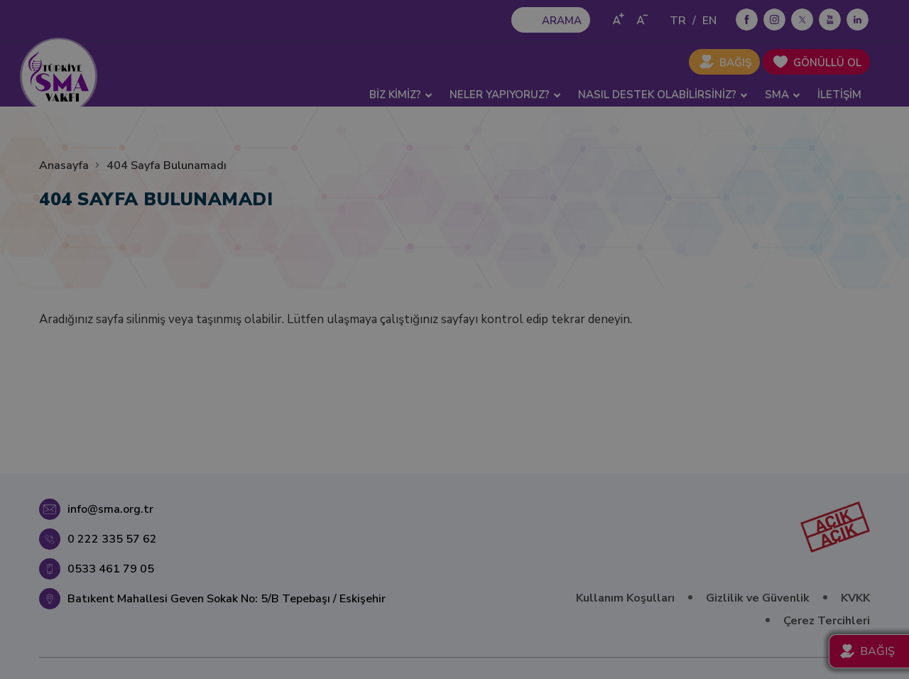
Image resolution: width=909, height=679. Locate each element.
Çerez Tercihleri (826, 621)
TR (678, 20)
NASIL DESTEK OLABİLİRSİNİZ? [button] (663, 94)
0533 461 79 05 (110, 569)
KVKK (855, 598)
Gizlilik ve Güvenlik (758, 598)
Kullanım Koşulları (625, 598)
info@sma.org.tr (110, 509)
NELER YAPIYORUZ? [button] (505, 94)
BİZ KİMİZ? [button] (400, 94)
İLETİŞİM (839, 94)
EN (709, 20)
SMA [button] (782, 94)
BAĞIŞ (735, 62)
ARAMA (562, 20)
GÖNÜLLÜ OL (827, 62)
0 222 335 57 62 (112, 539)
